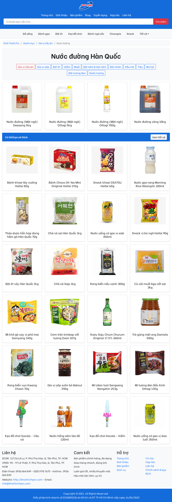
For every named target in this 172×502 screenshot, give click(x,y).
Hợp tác (115, 15)
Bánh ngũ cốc (96, 33)
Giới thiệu (61, 15)
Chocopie (115, 33)
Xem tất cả (158, 137)
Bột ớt (59, 33)
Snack (130, 33)
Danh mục (29, 43)
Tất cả (143, 33)
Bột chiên (115, 67)
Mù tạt (150, 67)
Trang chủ (47, 15)
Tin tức (149, 458)
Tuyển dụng (100, 15)
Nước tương (96, 73)
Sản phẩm (76, 15)
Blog (88, 15)
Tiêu (140, 67)
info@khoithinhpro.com (16, 483)
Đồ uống (28, 33)
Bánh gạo (44, 33)
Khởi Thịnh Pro (11, 43)
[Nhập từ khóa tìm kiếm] (78, 21)
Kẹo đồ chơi (75, 33)
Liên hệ (126, 15)
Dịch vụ (121, 470)
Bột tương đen (77, 73)
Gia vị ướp (43, 67)
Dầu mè (129, 67)
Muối (77, 67)
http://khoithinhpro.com (27, 479)
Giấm (67, 67)
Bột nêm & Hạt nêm (94, 67)
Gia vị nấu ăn (46, 43)
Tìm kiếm (161, 21)
